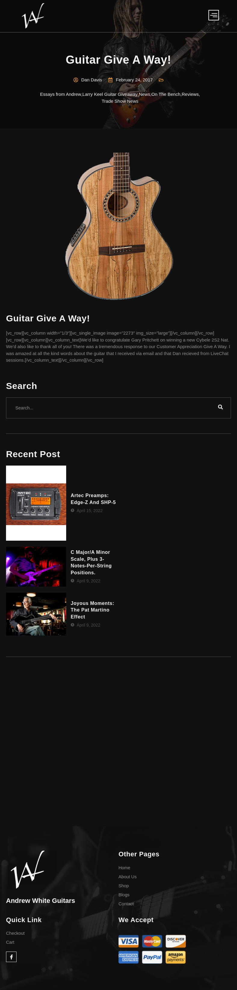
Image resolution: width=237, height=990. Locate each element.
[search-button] (220, 407)
